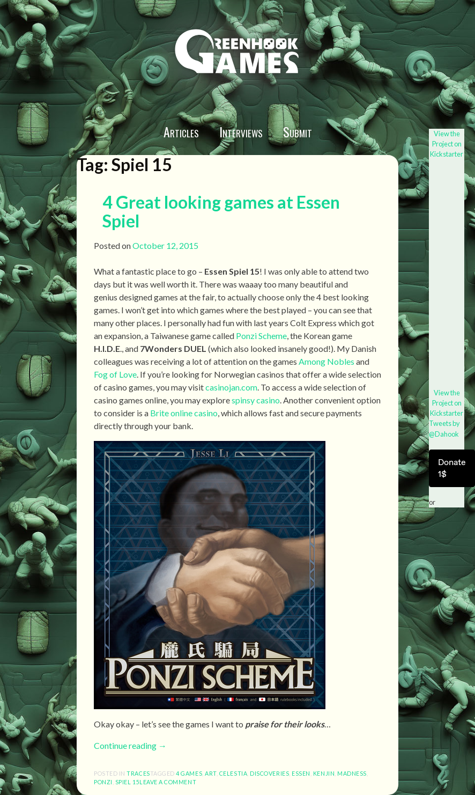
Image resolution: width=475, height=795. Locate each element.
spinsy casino (256, 400)
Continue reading (130, 745)
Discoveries (269, 773)
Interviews (241, 131)
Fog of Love (115, 374)
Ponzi (103, 781)
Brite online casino (184, 413)
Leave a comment (167, 781)
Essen (301, 773)
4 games (189, 773)
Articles (181, 131)
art (211, 773)
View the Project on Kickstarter (446, 143)
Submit (297, 131)
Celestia (233, 773)
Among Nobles (326, 361)
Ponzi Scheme (261, 335)
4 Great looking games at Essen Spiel (221, 211)
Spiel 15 (127, 781)
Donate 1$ (452, 468)
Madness (352, 773)
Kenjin (324, 773)
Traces (138, 773)
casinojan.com (231, 387)
